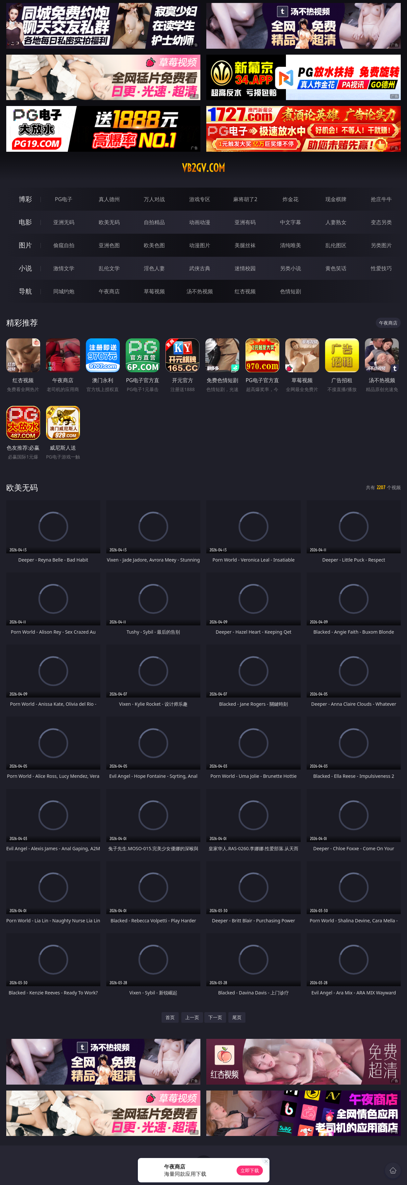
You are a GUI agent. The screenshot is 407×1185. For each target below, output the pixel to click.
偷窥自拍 (63, 245)
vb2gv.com (203, 167)
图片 (25, 245)
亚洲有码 (245, 222)
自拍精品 (154, 222)
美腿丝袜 (245, 245)
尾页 (237, 1017)
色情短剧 (290, 291)
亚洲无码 (63, 222)
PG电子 (63, 199)
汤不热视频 (200, 291)
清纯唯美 (290, 245)
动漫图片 (199, 245)
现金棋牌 (335, 199)
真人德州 (109, 199)
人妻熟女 (335, 222)
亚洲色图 (109, 245)
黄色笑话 (335, 268)
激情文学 (63, 268)
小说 (25, 268)
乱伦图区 (335, 245)
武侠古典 (199, 268)
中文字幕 (290, 222)
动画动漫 (199, 222)
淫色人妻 (154, 268)
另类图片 (381, 245)
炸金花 (290, 199)
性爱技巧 (381, 268)
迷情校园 (245, 268)
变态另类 (381, 222)
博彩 (25, 199)
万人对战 (154, 199)
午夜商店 (109, 291)
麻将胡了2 (245, 199)
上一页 (192, 1017)
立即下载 (250, 1170)
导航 (25, 291)
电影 (25, 222)
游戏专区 (199, 199)
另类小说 (290, 268)
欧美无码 (109, 222)
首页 (170, 1017)
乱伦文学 (109, 268)
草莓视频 (154, 291)
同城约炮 (63, 291)
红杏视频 (245, 291)
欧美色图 (154, 245)
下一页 (215, 1017)
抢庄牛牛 (381, 199)
